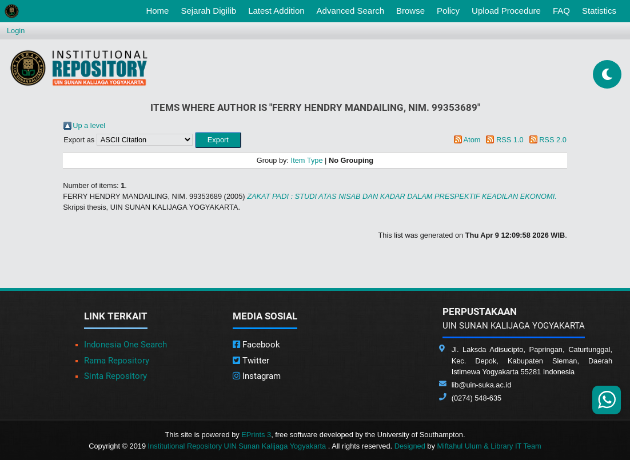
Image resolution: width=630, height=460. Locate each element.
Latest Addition (276, 10)
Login (16, 30)
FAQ (561, 10)
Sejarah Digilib (208, 10)
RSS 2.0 (553, 139)
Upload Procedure (506, 10)
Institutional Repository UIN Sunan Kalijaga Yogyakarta (238, 446)
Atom (472, 139)
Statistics (599, 10)
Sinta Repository (115, 376)
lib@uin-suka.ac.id (482, 385)
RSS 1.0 (510, 139)
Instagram (257, 376)
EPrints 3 (256, 434)
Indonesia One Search (125, 344)
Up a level (89, 125)
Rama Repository (116, 360)
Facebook (256, 344)
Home (159, 9)
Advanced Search (350, 10)
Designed (409, 446)
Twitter (251, 360)
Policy (448, 10)
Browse (410, 10)
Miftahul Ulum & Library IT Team (489, 446)
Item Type (307, 160)
